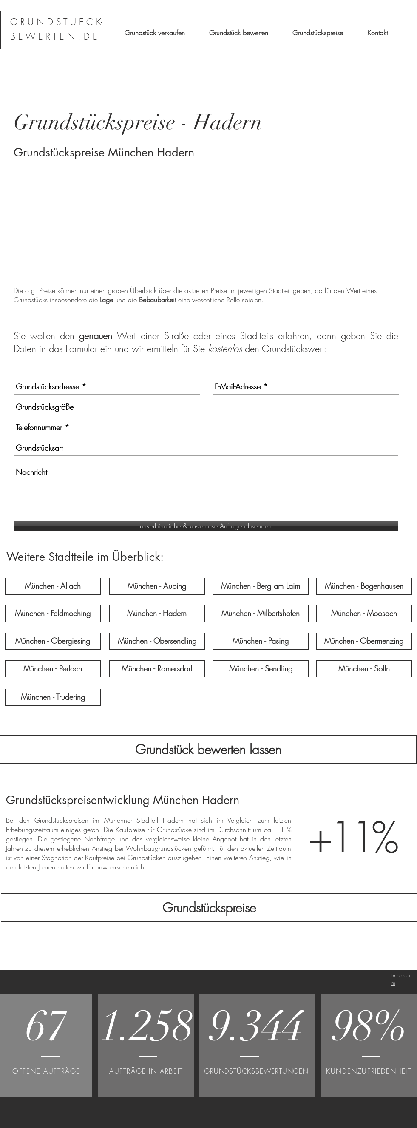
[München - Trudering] (53, 697)
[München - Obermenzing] (364, 641)
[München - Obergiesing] (53, 641)
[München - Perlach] (53, 668)
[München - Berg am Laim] (261, 586)
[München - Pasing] (261, 641)
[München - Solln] (364, 668)
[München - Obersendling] (157, 641)
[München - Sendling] (261, 668)
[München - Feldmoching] (53, 613)
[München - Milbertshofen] (261, 613)
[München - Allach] (53, 586)
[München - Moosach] (364, 613)
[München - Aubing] (157, 586)
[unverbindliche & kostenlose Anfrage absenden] (206, 526)
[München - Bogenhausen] (364, 586)
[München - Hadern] (157, 613)
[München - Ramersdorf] (157, 668)
